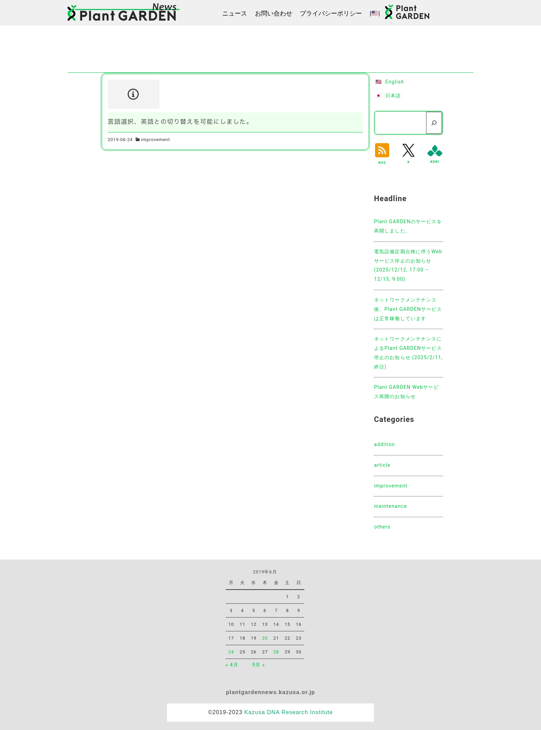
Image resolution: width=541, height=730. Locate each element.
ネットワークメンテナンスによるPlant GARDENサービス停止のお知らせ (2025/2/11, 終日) (408, 352)
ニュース (234, 13)
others (382, 527)
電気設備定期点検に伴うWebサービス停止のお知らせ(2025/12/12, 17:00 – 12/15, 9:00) (408, 265)
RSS (382, 163)
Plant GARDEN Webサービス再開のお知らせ (406, 391)
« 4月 (232, 665)
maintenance (390, 506)
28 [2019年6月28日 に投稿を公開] (276, 651)
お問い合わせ (273, 13)
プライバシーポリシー (331, 13)
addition (384, 444)
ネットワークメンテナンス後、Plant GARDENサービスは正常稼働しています (408, 309)
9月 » (258, 665)
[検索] (434, 123)
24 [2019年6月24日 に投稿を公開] (231, 651)
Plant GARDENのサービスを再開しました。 (408, 226)
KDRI (434, 162)
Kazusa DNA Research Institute (288, 712)
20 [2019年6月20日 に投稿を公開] (265, 638)
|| (375, 13)
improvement (155, 139)
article (382, 465)
